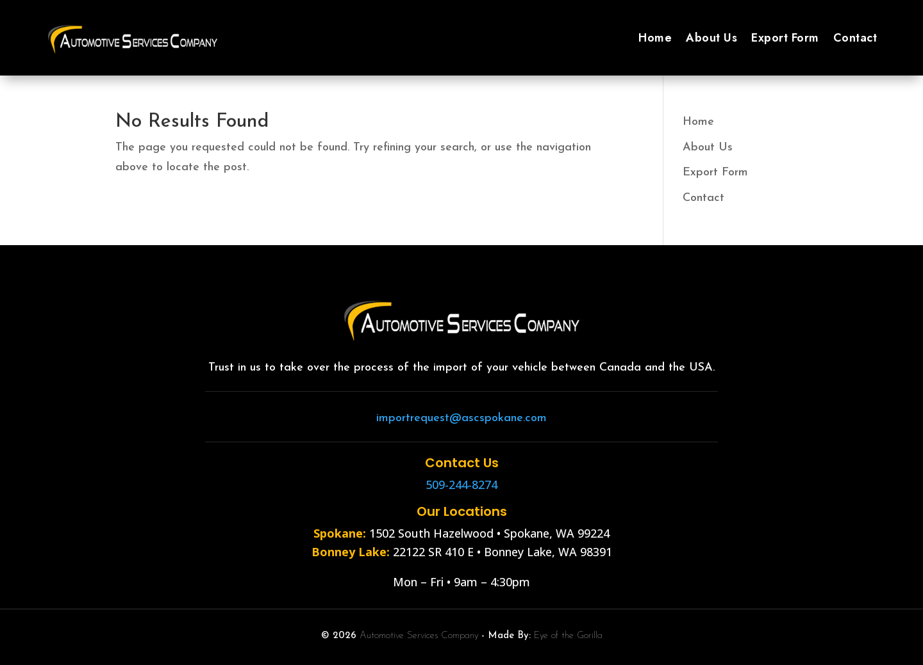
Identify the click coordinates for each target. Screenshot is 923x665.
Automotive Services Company (419, 636)
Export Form (785, 37)
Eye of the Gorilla (568, 636)
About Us (711, 37)
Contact (855, 37)
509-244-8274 (461, 484)
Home (655, 37)
